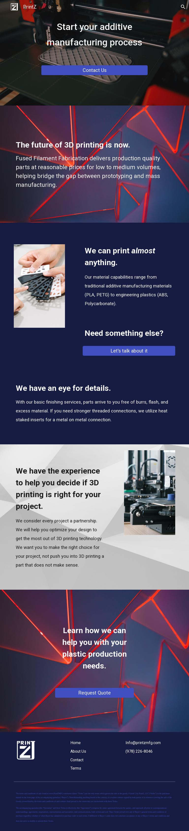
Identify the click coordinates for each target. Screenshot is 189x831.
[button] (183, 7)
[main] (94, 40)
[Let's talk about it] (129, 351)
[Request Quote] (94, 693)
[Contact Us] (94, 70)
